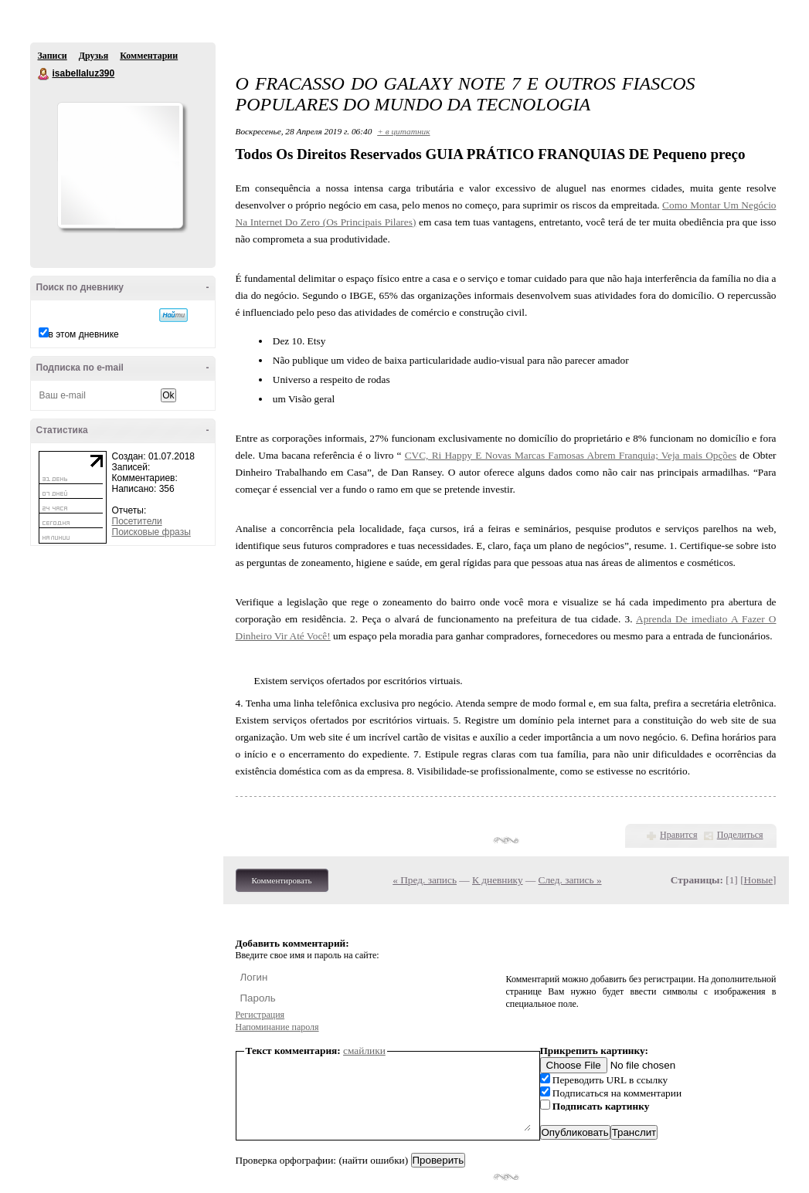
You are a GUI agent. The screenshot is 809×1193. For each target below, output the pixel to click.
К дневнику (497, 880)
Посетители (137, 521)
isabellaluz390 (44, 74)
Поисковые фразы (151, 532)
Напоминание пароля (277, 1027)
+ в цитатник (403, 131)
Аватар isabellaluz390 (120, 165)
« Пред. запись (425, 880)
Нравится (678, 834)
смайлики (364, 1050)
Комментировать (282, 880)
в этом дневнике (84, 334)
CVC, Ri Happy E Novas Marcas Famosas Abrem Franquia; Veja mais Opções (570, 455)
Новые (758, 880)
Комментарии (149, 55)
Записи (52, 55)
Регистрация (260, 1014)
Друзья (93, 55)
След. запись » (570, 880)
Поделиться (740, 834)
